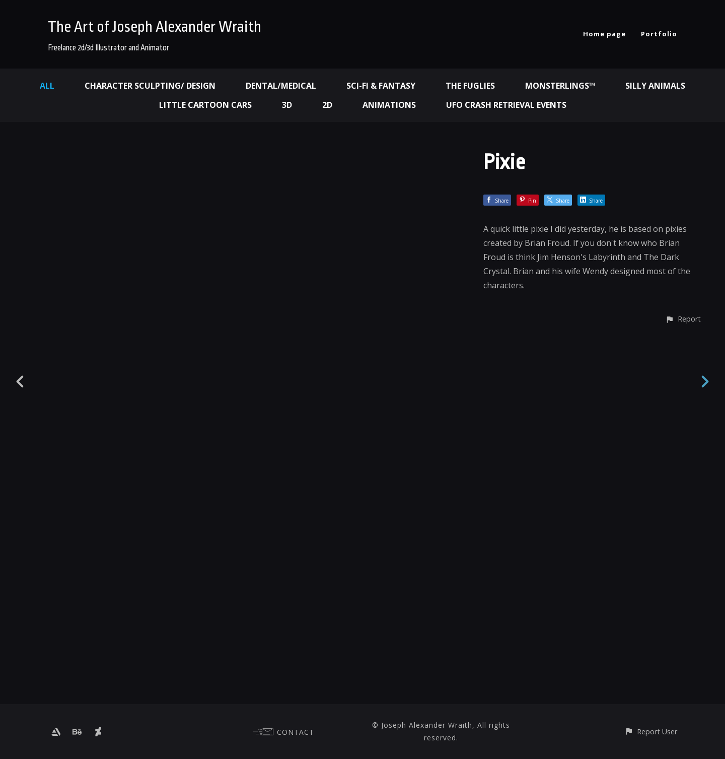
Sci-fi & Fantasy (380, 85)
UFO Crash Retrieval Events (506, 104)
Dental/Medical (281, 85)
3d (287, 104)
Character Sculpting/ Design (150, 85)
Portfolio (659, 33)
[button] (683, 685)
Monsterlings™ (560, 85)
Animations (389, 104)
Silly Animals (655, 85)
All (47, 85)
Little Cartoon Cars (205, 104)
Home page (604, 33)
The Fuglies (470, 85)
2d (327, 104)
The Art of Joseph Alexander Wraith (154, 26)
